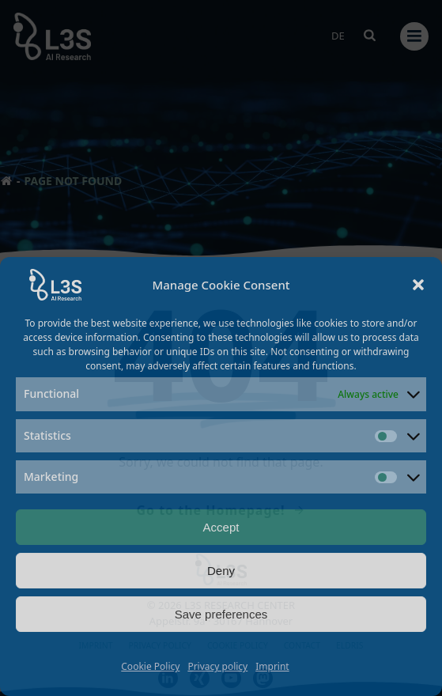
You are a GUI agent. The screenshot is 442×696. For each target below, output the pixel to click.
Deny (221, 570)
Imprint (272, 666)
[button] (418, 285)
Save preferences (221, 614)
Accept (221, 527)
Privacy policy (217, 666)
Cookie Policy (150, 666)
